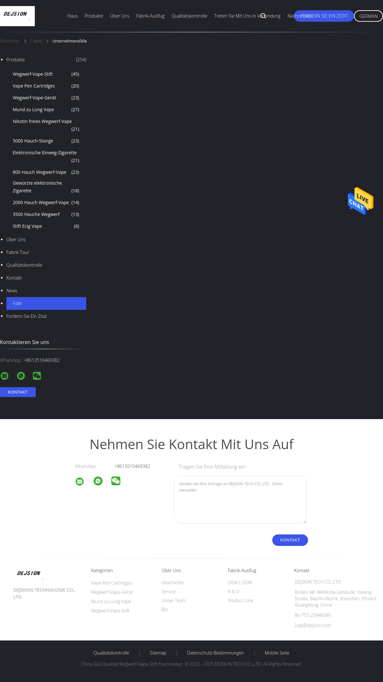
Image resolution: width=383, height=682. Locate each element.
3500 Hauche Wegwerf (46, 214)
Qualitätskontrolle (189, 16)
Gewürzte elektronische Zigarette (46, 187)
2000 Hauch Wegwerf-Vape (46, 202)
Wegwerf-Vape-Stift (46, 74)
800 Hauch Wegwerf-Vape (46, 172)
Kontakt (14, 278)
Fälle (17, 303)
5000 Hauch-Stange (46, 141)
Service (168, 591)
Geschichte (172, 582)
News (11, 290)
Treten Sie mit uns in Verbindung (247, 16)
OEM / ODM (240, 582)
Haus (72, 16)
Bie (164, 609)
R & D (233, 591)
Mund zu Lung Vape (46, 109)
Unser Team (173, 600)
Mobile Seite (277, 653)
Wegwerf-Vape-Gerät (46, 98)
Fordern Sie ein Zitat (324, 16)
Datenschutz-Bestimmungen (215, 653)
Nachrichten (300, 16)
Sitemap (158, 653)
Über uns (119, 16)
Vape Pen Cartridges (46, 86)
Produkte (94, 16)
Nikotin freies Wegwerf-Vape (46, 125)
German (368, 16)
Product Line (240, 600)
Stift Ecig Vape (46, 226)
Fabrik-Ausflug (150, 16)
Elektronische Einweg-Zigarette (46, 156)
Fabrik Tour (17, 252)
